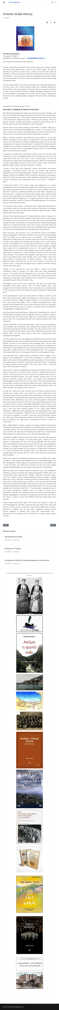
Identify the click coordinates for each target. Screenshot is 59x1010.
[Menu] (4, 2)
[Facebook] (52, 2)
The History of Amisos (13, 536)
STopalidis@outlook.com (35, 58)
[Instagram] (55, 2)
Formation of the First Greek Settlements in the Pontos (27, 560)
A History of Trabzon (13, 548)
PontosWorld (14, 2)
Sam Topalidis (6, 17)
